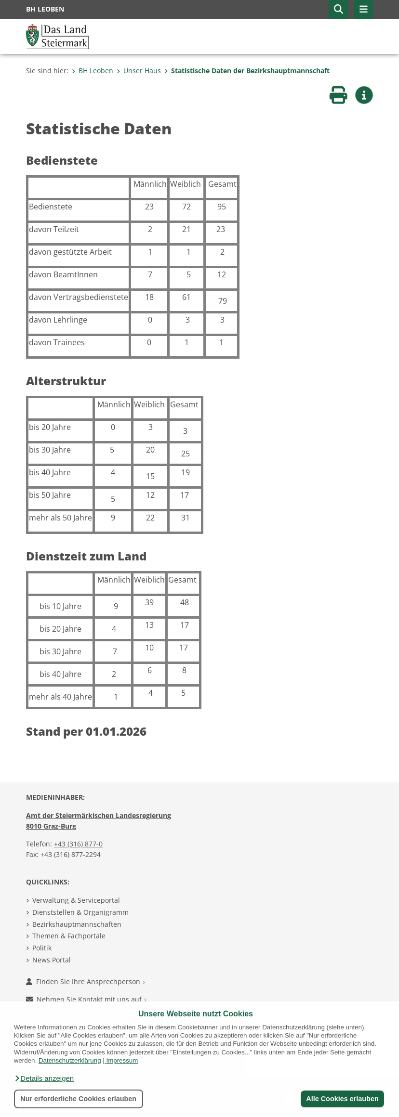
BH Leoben (92, 70)
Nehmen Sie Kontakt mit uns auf (86, 999)
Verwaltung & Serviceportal (76, 900)
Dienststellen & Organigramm (80, 912)
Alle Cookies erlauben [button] (342, 1099)
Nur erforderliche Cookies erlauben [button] (78, 1099)
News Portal (51, 959)
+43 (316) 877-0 (78, 843)
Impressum (122, 1060)
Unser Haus (139, 70)
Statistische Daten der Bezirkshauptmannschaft (247, 70)
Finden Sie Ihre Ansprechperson (85, 981)
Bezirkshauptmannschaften (76, 924)
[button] (44, 1078)
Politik (42, 947)
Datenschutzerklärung (70, 1060)
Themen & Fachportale (69, 935)
